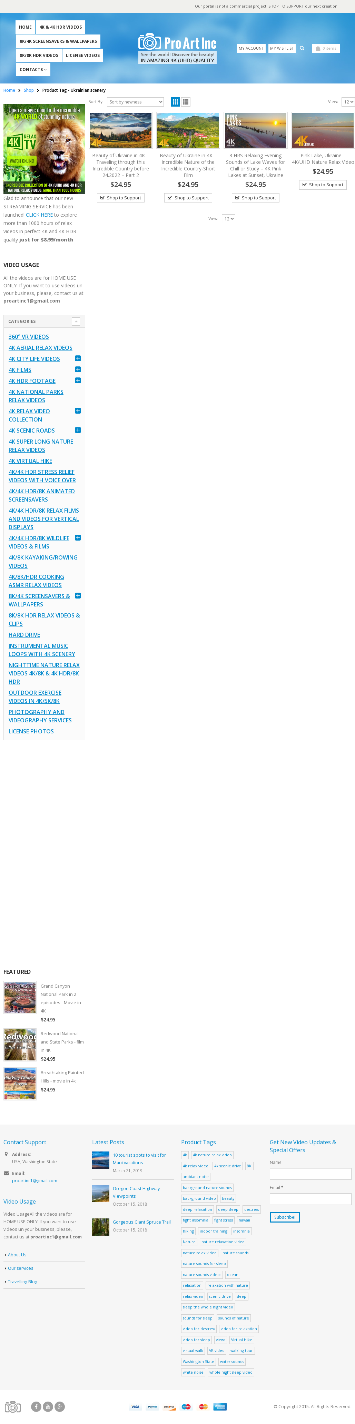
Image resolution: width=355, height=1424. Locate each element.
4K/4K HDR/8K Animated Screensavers (42, 496)
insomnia (241, 1232)
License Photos (31, 732)
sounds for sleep (198, 1319)
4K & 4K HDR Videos (60, 27)
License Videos (83, 56)
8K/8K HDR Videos (39, 56)
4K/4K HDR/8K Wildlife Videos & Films (39, 543)
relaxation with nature (227, 1286)
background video (199, 1199)
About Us (17, 1256)
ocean (232, 1275)
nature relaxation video (223, 1242)
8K (249, 1166)
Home (25, 27)
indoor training (213, 1232)
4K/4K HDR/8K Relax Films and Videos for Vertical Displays (44, 519)
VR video (217, 1351)
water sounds (232, 1362)
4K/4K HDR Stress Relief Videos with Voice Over (42, 477)
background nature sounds (207, 1188)
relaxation (192, 1286)
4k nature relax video (212, 1155)
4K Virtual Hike (30, 461)
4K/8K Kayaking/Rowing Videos (43, 562)
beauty (228, 1199)
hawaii (244, 1221)
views (220, 1340)
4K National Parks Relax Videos (36, 397)
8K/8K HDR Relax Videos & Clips (44, 620)
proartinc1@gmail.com (35, 1182)
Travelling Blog (23, 1283)
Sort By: (96, 102)
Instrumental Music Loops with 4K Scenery (42, 651)
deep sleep (228, 1210)
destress (251, 1210)
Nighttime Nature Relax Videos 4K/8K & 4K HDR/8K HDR (44, 674)
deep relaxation (197, 1210)
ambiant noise (196, 1177)
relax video (193, 1297)
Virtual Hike (241, 1340)
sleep (241, 1297)
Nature (189, 1242)
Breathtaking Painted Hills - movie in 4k (63, 1077)
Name (276, 1163)
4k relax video (195, 1166)
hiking (188, 1232)
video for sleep (196, 1340)
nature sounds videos (202, 1275)
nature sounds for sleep (204, 1264)
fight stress (223, 1221)
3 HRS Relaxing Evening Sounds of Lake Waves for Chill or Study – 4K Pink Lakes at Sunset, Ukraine (255, 165)
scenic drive (220, 1297)
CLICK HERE (39, 215)
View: (333, 102)
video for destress (199, 1329)
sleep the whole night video (208, 1308)
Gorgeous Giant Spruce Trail (142, 1223)
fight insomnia (195, 1221)
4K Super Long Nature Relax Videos (41, 446)
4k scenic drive (227, 1166)
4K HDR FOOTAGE (32, 381)
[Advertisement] (44, 854)
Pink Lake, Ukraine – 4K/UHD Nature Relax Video (323, 159)
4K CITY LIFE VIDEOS (34, 359)
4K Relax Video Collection (29, 416)
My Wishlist (282, 48)
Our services (21, 1270)
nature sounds (235, 1253)
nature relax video (200, 1253)
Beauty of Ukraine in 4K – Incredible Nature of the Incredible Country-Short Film (188, 165)
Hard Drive (24, 635)
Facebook (36, 1408)
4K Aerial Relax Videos (40, 348)
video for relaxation (239, 1329)
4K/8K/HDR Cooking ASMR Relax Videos (36, 582)
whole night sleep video (231, 1373)
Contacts (31, 70)
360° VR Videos (29, 337)
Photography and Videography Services (40, 717)
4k (185, 1155)
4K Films (20, 370)
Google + (60, 1408)
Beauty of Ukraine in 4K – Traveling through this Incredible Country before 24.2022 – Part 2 (120, 165)
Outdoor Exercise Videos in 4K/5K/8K (35, 697)
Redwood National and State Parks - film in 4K (63, 1042)
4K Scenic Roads (32, 431)
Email (276, 1188)
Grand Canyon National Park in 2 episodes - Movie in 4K (61, 999)
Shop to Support (124, 198)
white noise (193, 1373)
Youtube (48, 1408)
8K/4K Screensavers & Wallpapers (58, 41)
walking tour (241, 1351)
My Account (251, 48)
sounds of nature (233, 1319)
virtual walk (193, 1351)
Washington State (198, 1362)
